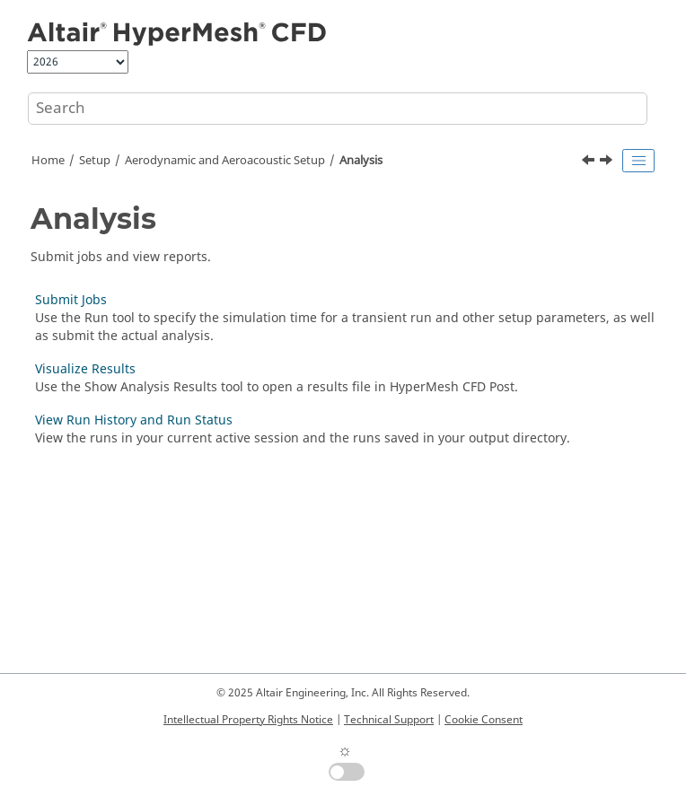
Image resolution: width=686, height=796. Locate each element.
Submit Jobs (71, 300)
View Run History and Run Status (134, 420)
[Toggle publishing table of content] (638, 160)
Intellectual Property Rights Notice (248, 720)
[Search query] (337, 108)
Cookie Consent (483, 720)
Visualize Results (85, 369)
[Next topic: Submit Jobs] (608, 162)
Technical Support (389, 720)
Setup (94, 161)
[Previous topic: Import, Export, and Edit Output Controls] (590, 162)
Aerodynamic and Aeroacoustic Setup (225, 161)
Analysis (361, 161)
